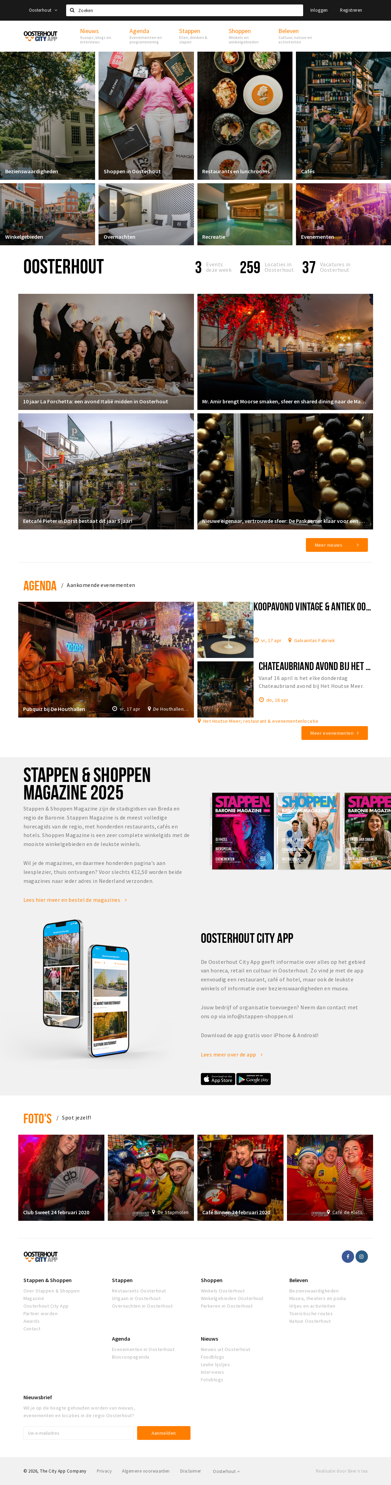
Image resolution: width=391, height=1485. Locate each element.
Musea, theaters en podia (317, 1298)
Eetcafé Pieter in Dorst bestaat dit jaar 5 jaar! (78, 520)
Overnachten (119, 236)
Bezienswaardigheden (31, 171)
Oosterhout (43, 10)
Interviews (212, 1372)
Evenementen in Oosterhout (143, 1349)
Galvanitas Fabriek (314, 640)
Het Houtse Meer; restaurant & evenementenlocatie (260, 720)
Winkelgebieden (24, 236)
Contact (32, 1329)
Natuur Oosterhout (310, 1321)
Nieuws (209, 1338)
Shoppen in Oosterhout (132, 171)
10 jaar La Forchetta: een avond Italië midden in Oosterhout (95, 401)
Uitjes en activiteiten (312, 1306)
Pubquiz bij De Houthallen (54, 708)
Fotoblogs (212, 1379)
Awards (31, 1321)
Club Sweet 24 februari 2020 (56, 1212)
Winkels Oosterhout (223, 1291)
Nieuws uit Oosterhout (225, 1349)
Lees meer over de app (232, 1054)
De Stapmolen (173, 1212)
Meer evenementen (331, 733)
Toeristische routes (311, 1313)
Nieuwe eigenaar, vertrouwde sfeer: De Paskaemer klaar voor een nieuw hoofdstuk (285, 520)
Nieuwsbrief (37, 1397)
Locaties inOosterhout (279, 266)
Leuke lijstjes (215, 1364)
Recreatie (214, 236)
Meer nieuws (329, 545)
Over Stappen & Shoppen (51, 1291)
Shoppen (212, 1280)
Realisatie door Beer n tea (342, 1471)
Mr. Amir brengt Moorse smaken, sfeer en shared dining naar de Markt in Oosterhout (285, 401)
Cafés (308, 171)
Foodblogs (213, 1357)
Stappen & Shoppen (47, 1280)
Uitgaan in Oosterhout (136, 1298)
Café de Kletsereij (350, 1212)
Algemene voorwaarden (146, 1471)
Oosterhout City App (46, 1306)
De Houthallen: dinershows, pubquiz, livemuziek (171, 709)
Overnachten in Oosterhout (142, 1306)
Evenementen (317, 236)
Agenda (40, 585)
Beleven (298, 1280)
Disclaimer (190, 1471)
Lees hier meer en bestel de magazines (75, 899)
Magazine (33, 1298)
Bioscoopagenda (131, 1357)
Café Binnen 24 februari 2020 (236, 1212)
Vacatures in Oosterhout (335, 266)
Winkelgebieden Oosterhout (232, 1298)
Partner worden (40, 1313)
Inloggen (319, 10)
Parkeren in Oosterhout (227, 1306)
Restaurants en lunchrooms (236, 171)
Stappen (122, 1280)
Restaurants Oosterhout (139, 1291)
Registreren (351, 10)
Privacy (104, 1471)
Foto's (37, 1118)
